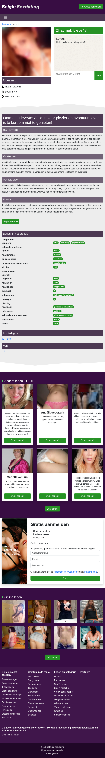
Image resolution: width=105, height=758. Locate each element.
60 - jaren (6, 339)
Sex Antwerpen (9, 702)
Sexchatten (33, 676)
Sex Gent (6, 717)
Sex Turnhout (60, 684)
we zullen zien (59, 263)
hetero (56, 319)
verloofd (57, 255)
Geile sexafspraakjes (12, 695)
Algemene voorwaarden (65, 572)
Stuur (98, 75)
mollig (56, 250)
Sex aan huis (34, 684)
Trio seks (32, 688)
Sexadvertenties (62, 715)
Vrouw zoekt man (62, 707)
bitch (56, 243)
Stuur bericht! (17, 440)
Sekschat (32, 707)
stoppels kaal (59, 287)
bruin (56, 278)
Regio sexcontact (10, 683)
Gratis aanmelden (91, 7)
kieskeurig (65, 243)
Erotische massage (11, 714)
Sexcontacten (8, 706)
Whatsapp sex (61, 703)
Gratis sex (59, 711)
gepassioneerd (78, 243)
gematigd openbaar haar (63, 307)
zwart (56, 283)
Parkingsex (59, 680)
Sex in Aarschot (61, 688)
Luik (4, 351)
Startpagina (6, 24)
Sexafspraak (34, 695)
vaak (55, 267)
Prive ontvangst (9, 679)
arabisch (57, 311)
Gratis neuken (35, 699)
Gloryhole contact (62, 699)
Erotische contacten (11, 698)
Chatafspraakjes (36, 703)
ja (54, 299)
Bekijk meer (52, 509)
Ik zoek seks (8, 687)
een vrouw (58, 259)
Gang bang (33, 680)
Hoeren (57, 676)
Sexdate (32, 715)
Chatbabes (33, 692)
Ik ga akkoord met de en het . (64, 572)
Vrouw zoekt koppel (63, 692)
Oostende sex (34, 711)
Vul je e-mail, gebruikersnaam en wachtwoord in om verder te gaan (65, 551)
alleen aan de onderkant (63, 315)
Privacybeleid (90, 572)
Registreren (10, 221)
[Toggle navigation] (5, 17)
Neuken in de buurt (63, 695)
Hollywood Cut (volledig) (63, 295)
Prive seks (7, 710)
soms (56, 323)
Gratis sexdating (10, 691)
